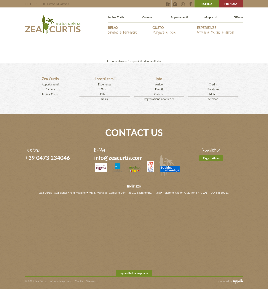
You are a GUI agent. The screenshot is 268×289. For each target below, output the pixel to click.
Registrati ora (211, 158)
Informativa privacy (61, 281)
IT (31, 3)
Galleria (159, 94)
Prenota (230, 3)
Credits (213, 84)
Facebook (213, 89)
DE (27, 3)
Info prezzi (210, 17)
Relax (122, 30)
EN (36, 3)
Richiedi (207, 3)
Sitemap (213, 99)
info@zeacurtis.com (118, 157)
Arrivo (159, 84)
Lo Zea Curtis (116, 17)
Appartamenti (179, 17)
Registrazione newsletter (159, 99)
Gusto (164, 30)
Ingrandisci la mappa (134, 273)
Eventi (159, 89)
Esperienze (215, 30)
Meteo (213, 94)
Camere (147, 17)
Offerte (238, 17)
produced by (230, 281)
